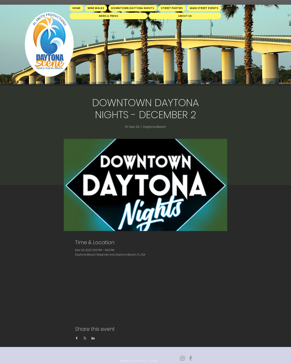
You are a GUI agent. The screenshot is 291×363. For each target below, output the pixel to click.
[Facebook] (190, 358)
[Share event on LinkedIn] (93, 338)
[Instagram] (182, 358)
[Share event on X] (84, 338)
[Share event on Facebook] (76, 338)
